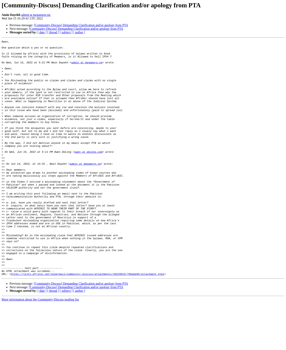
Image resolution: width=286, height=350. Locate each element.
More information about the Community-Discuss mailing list (40, 346)
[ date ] (42, 32)
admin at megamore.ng (35, 14)
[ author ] (79, 32)
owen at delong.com (88, 174)
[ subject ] (66, 32)
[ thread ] (53, 32)
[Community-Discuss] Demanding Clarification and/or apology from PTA (81, 25)
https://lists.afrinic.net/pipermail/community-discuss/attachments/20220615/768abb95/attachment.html (87, 321)
